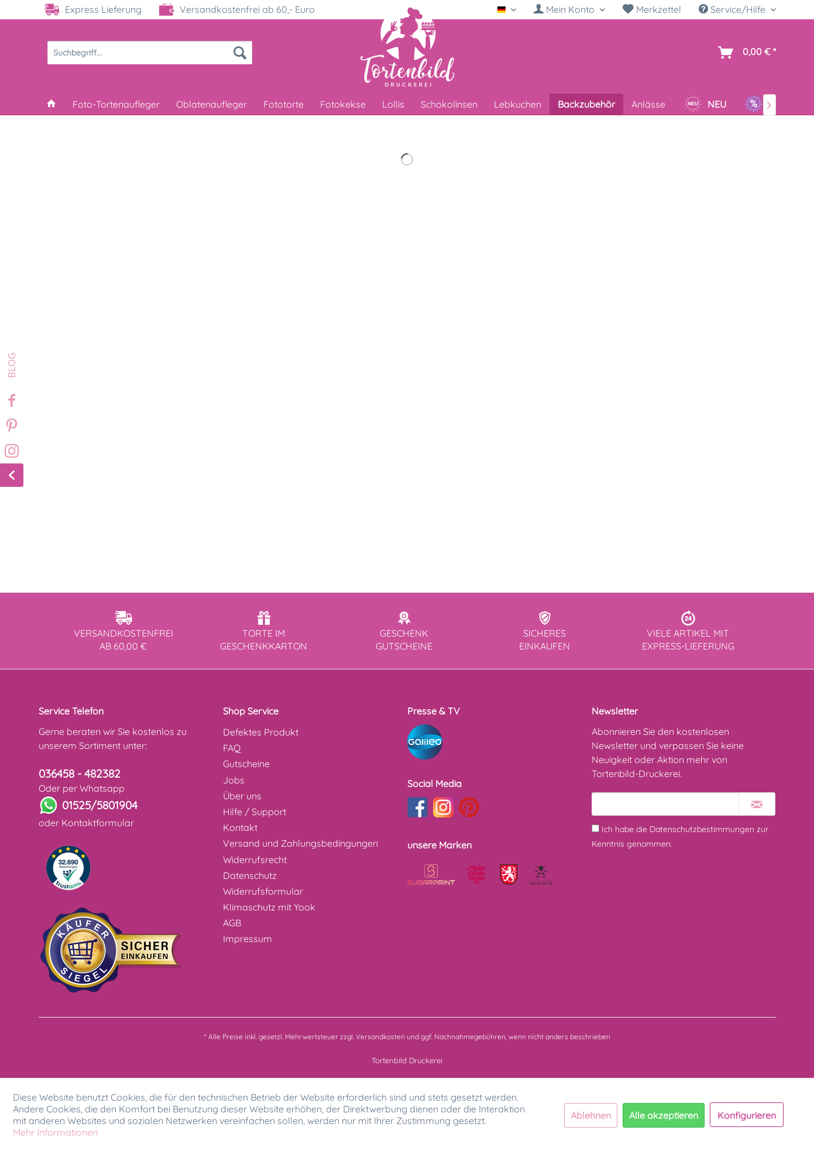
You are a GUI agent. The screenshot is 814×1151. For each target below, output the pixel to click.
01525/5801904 (100, 805)
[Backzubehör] (586, 104)
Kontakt (240, 827)
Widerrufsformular (263, 891)
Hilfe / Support (254, 811)
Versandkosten (380, 1036)
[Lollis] (393, 104)
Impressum (247, 938)
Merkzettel (652, 9)
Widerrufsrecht (255, 859)
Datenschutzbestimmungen (702, 829)
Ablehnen (591, 1115)
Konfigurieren (746, 1115)
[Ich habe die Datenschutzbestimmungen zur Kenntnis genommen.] (595, 828)
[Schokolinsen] (449, 104)
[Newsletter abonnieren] (757, 804)
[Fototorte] (283, 104)
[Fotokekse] (343, 104)
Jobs (234, 780)
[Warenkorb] (744, 52)
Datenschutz (250, 875)
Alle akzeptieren (663, 1115)
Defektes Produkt (260, 732)
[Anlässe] (648, 104)
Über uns (242, 796)
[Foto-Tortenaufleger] (116, 104)
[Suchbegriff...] (149, 52)
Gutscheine (246, 763)
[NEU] (705, 104)
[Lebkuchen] (517, 104)
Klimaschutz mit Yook (269, 907)
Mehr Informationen (55, 1132)
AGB (232, 923)
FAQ (232, 748)
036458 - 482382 (80, 774)
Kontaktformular (97, 823)
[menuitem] (569, 9)
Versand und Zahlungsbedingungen (300, 843)
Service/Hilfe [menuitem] (733, 9)
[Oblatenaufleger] (211, 104)
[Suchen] (240, 52)
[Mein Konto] (569, 9)
